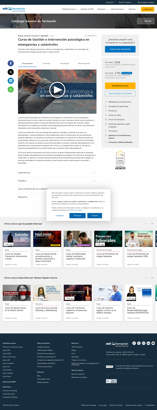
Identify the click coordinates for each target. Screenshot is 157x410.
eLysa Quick (7, 376)
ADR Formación (77, 347)
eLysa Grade (7, 370)
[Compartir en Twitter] (11, 72)
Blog (38, 376)
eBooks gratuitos (43, 382)
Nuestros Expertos (78, 374)
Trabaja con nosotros (79, 360)
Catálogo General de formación (33, 21)
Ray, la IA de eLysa (9, 357)
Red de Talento (125, 2)
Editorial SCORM (87, 9)
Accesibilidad (149, 405)
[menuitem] (110, 2)
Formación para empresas (46, 353)
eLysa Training (8, 373)
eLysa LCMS (7, 353)
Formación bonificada (10, 397)
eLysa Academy (8, 363)
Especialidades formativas (46, 363)
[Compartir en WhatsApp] (11, 89)
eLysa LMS (6, 350)
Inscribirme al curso (120, 86)
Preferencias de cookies (134, 405)
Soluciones (101, 9)
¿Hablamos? (147, 9)
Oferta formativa (117, 9)
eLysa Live (6, 367)
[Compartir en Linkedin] (11, 81)
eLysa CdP (6, 360)
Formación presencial (44, 367)
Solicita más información (120, 49)
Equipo (74, 350)
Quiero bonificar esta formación (120, 93)
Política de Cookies (116, 405)
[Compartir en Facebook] (11, 63)
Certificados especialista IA (46, 357)
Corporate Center (9, 394)
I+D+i (73, 353)
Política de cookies (75, 210)
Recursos (132, 9)
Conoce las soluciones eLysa (13, 347)
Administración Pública (45, 350)
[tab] (27, 63)
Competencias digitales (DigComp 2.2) (50, 360)
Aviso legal (103, 405)
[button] (57, 92)
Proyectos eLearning (10, 391)
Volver (146, 21)
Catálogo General (43, 347)
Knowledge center (43, 379)
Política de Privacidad (88, 405)
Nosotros (109, 2)
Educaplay (75, 357)
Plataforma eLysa (68, 9)
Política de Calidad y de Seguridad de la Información (85, 364)
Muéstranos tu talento (79, 377)
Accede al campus (146, 2)
